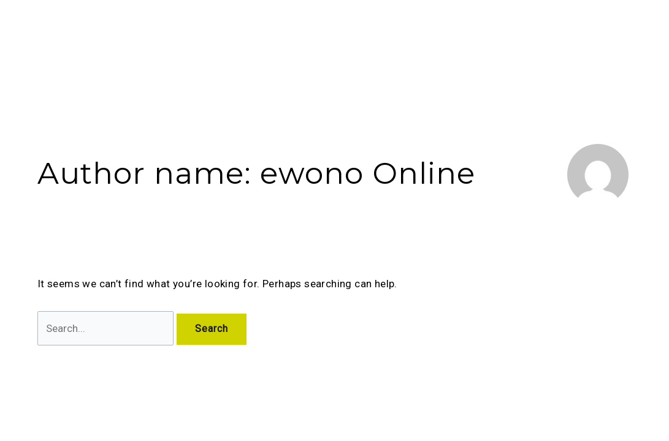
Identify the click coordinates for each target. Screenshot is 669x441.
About (274, 34)
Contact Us (473, 34)
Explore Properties (353, 34)
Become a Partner (552, 34)
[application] (286, 34)
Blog (425, 34)
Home (226, 34)
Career (622, 34)
